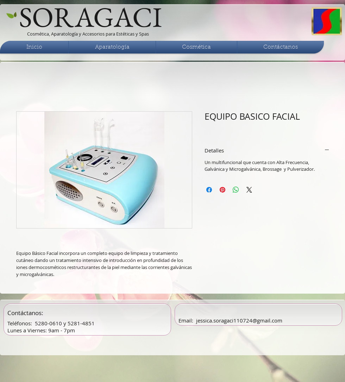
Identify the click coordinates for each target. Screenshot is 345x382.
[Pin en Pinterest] (222, 190)
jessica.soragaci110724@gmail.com (239, 320)
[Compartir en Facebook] (209, 190)
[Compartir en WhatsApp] (236, 190)
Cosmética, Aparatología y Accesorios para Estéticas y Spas (88, 34)
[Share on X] (249, 190)
